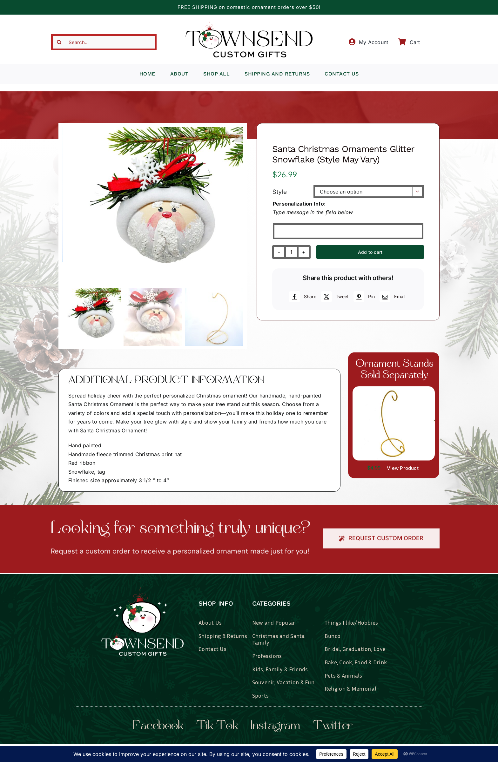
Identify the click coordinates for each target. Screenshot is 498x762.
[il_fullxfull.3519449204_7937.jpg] (394, 389)
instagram (275, 726)
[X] (334, 297)
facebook (158, 726)
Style (280, 191)
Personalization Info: (299, 203)
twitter (332, 726)
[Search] (59, 42)
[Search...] (104, 42)
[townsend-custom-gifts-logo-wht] (142, 589)
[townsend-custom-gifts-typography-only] (249, 23)
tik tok (217, 726)
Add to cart (370, 252)
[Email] (391, 297)
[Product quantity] (291, 252)
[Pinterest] (363, 297)
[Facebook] (301, 297)
